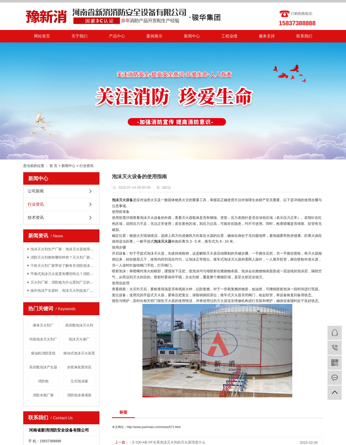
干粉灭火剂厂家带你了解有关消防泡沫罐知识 (63, 266)
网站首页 (42, 36)
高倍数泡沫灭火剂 (79, 325)
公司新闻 (36, 191)
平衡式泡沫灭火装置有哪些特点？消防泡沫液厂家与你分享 (63, 274)
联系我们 (304, 36)
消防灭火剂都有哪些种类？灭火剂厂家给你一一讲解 (63, 257)
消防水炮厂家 (43, 395)
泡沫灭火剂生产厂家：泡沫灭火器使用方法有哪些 (63, 249)
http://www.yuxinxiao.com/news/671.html (154, 427)
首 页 (53, 166)
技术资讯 (36, 217)
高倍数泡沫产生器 (43, 367)
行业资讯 (86, 166)
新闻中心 (192, 36)
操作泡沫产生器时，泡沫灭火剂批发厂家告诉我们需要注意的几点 (63, 291)
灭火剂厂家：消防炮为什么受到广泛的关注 (63, 282)
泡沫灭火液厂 (79, 339)
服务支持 (267, 36)
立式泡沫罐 (79, 381)
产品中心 (117, 36)
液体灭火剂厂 (43, 325)
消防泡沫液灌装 (79, 395)
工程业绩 (229, 36)
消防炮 (43, 381)
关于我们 (79, 36)
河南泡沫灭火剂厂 (43, 339)
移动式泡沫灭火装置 (79, 353)
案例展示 (154, 36)
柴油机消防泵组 (43, 353)
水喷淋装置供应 (79, 367)
